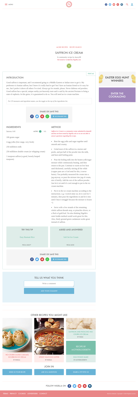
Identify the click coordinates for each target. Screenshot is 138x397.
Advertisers (32, 393)
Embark (114, 393)
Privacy (13, 393)
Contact (43, 393)
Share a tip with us (81, 372)
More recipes (62, 47)
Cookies (22, 393)
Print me (91, 74)
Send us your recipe (17, 372)
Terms (5, 393)
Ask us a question (49, 372)
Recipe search (76, 47)
